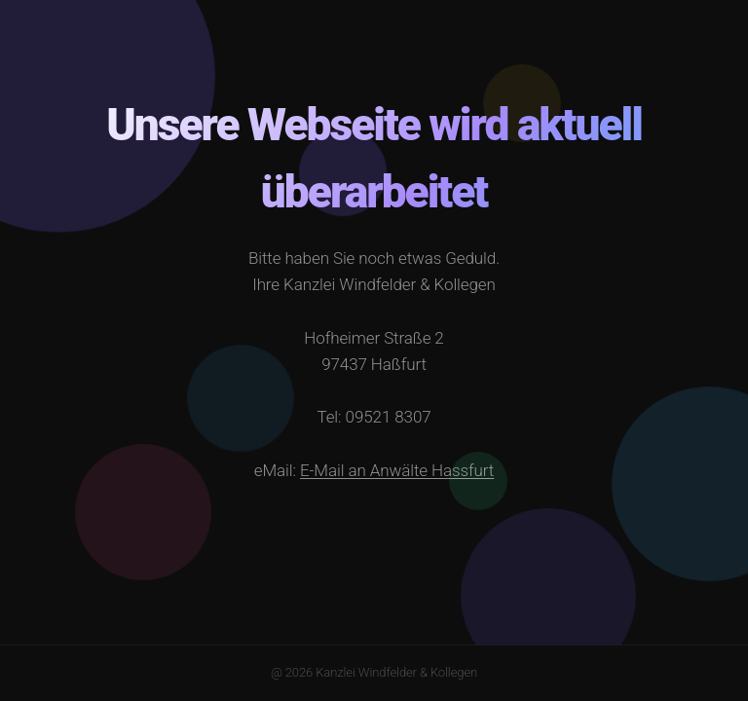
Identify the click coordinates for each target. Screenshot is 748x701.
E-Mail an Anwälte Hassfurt (397, 470)
